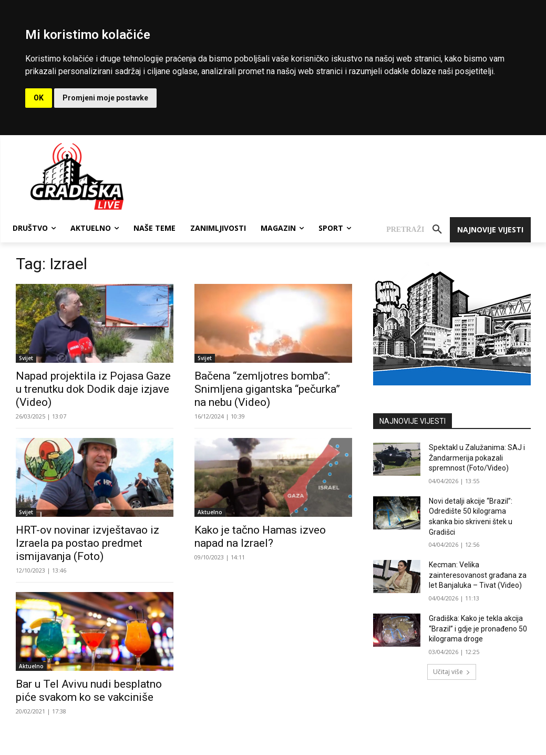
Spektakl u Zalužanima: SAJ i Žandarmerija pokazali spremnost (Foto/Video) (477, 457)
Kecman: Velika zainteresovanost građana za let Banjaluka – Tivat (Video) (478, 574)
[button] (417, 229)
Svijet (26, 358)
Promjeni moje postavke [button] (105, 98)
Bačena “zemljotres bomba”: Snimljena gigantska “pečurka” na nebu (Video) (267, 389)
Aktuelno (210, 512)
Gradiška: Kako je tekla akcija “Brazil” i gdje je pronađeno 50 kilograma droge (478, 628)
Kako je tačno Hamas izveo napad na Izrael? (260, 536)
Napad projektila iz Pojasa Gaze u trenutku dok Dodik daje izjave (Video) (93, 389)
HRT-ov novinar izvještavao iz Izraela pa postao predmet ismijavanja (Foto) (87, 543)
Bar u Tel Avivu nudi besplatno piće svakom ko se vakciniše (89, 690)
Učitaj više (451, 671)
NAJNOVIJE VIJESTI (412, 421)
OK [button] (39, 98)
